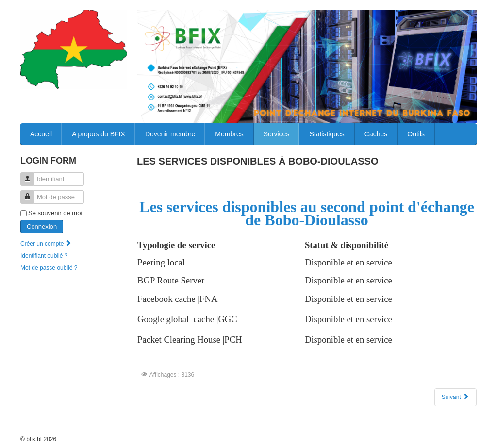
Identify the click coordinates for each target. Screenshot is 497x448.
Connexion (42, 226)
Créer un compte (46, 243)
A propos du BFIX (98, 134)
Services (277, 134)
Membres (229, 134)
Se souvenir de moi (55, 212)
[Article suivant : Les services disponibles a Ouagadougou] (455, 397)
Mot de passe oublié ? (48, 268)
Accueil (41, 134)
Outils (416, 134)
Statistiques (326, 134)
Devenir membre (170, 134)
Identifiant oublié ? (43, 255)
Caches (375, 134)
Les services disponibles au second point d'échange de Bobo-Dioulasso (306, 213)
